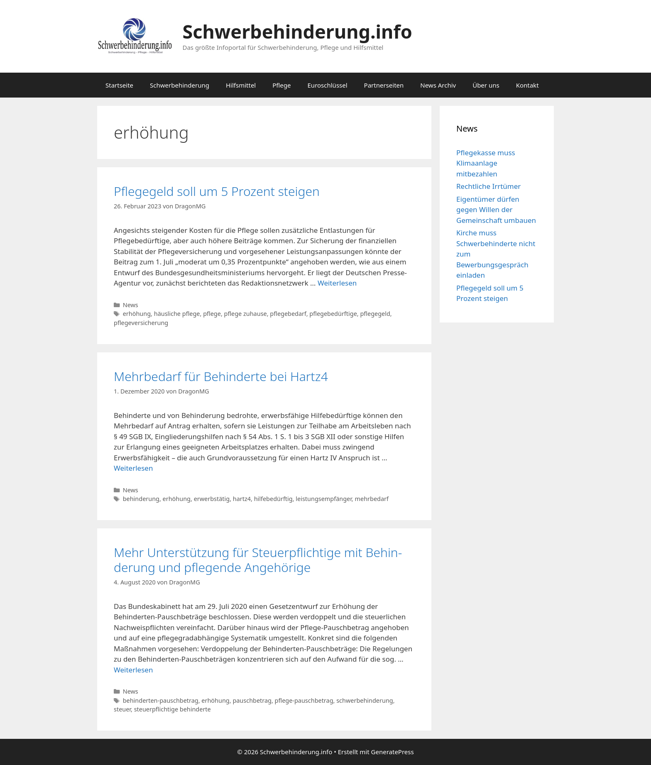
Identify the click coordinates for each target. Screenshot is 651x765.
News (130, 305)
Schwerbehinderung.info (297, 31)
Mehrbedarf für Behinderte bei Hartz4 (221, 376)
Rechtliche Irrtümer (488, 186)
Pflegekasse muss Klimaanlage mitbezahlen (485, 163)
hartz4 (242, 499)
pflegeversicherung (141, 323)
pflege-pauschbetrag (304, 700)
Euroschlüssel (328, 85)
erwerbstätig (212, 499)
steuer (122, 709)
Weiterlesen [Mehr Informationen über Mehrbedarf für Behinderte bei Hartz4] (133, 468)
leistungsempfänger (324, 499)
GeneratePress (392, 752)
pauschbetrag (252, 700)
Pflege (281, 85)
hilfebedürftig (273, 499)
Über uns (485, 85)
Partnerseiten (384, 85)
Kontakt (527, 85)
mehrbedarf (371, 499)
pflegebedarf (288, 314)
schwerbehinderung (364, 700)
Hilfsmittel (241, 85)
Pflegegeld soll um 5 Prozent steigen (217, 191)
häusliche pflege (177, 314)
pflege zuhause (245, 314)
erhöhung (137, 314)
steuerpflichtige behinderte (172, 709)
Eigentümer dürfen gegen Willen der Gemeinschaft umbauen (496, 209)
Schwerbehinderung (179, 85)
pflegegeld (375, 314)
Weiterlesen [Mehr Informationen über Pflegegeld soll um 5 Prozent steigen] (337, 283)
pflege (212, 314)
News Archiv (438, 85)
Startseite (119, 85)
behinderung (141, 499)
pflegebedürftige (333, 314)
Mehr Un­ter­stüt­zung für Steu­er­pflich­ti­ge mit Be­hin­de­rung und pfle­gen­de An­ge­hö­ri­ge (258, 560)
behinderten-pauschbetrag (160, 700)
